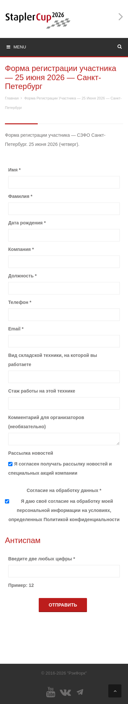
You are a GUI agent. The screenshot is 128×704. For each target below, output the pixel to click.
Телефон (20, 302)
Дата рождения (27, 222)
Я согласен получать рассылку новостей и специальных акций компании (60, 468)
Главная (12, 98)
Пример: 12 (21, 585)
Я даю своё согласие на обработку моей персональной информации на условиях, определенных (64, 510)
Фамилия (20, 196)
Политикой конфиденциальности (82, 519)
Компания (21, 249)
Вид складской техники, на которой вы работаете (52, 360)
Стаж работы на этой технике (41, 391)
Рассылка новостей (30, 453)
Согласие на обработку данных (64, 490)
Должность (22, 275)
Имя (14, 169)
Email (16, 328)
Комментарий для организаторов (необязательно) (46, 422)
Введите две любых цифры (41, 558)
